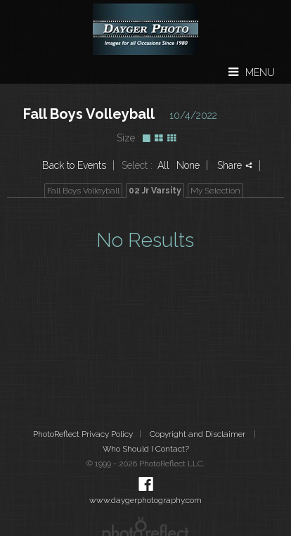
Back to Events (74, 165)
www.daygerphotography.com (145, 500)
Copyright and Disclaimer (198, 434)
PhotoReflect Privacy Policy (83, 434)
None (188, 165)
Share (234, 165)
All (163, 165)
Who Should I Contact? (146, 449)
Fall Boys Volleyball (89, 114)
